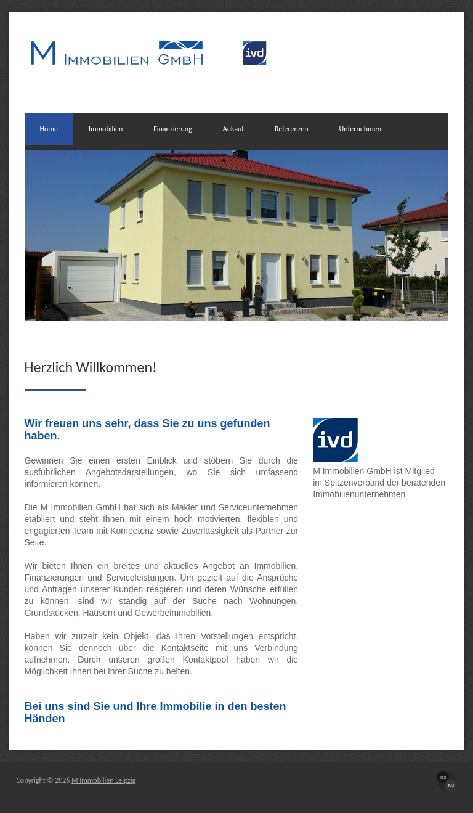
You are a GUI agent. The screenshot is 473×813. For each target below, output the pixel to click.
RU (451, 785)
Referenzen (292, 129)
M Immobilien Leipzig (103, 780)
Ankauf (233, 129)
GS (443, 777)
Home (49, 129)
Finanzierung (172, 129)
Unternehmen (360, 129)
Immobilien (106, 129)
